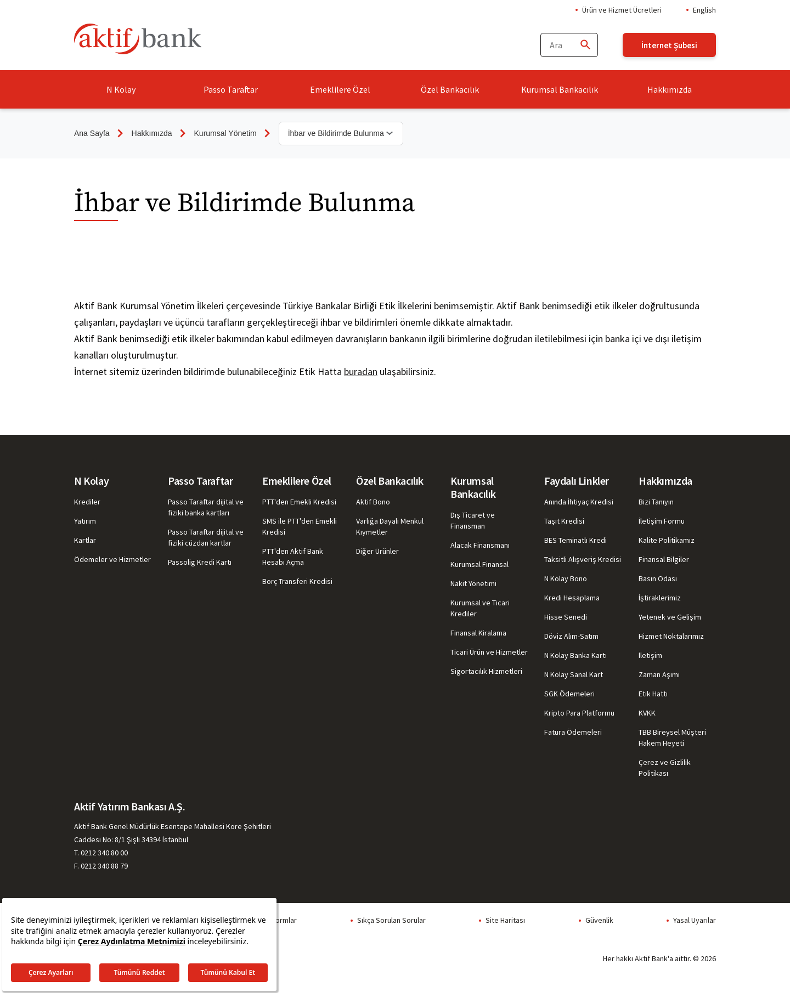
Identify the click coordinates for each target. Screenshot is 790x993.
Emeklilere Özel (340, 89)
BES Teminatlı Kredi (575, 540)
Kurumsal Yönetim (225, 133)
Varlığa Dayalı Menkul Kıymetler (390, 526)
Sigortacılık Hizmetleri (486, 671)
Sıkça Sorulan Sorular (391, 920)
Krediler (87, 502)
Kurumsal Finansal (479, 564)
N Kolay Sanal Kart (573, 674)
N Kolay (121, 89)
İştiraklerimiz (660, 598)
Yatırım (85, 521)
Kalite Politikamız (667, 540)
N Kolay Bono (565, 578)
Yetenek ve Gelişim (670, 617)
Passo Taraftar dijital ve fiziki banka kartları (206, 507)
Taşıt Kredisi (564, 521)
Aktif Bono (373, 502)
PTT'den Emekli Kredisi (299, 502)
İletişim (650, 655)
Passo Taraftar (231, 89)
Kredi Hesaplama (572, 598)
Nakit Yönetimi (473, 583)
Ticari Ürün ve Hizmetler (489, 652)
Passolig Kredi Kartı (200, 562)
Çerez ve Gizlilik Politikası (665, 767)
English (704, 10)
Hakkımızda (669, 89)
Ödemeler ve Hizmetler (112, 559)
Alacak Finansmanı (480, 545)
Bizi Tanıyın (656, 502)
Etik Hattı (653, 694)
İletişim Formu (662, 521)
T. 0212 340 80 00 (101, 853)
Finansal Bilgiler (664, 559)
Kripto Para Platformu (579, 713)
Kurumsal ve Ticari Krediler (480, 608)
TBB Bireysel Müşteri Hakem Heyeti (672, 737)
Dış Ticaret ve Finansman (472, 520)
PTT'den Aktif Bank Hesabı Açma (292, 556)
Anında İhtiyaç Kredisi (578, 502)
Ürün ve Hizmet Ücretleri (622, 10)
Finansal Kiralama (478, 633)
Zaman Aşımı (659, 674)
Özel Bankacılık (450, 89)
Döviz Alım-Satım (571, 636)
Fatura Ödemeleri (573, 732)
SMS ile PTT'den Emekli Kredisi (299, 526)
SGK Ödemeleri (569, 694)
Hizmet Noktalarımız (671, 636)
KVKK (647, 713)
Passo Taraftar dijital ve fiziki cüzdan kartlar (206, 537)
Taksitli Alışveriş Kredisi (582, 559)
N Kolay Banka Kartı (575, 655)
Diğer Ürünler (377, 551)
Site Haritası (505, 920)
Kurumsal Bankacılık (559, 89)
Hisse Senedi (565, 617)
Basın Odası (658, 578)
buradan (360, 371)
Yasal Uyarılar (694, 920)
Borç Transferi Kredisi (297, 581)
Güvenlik (599, 920)
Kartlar (85, 540)
